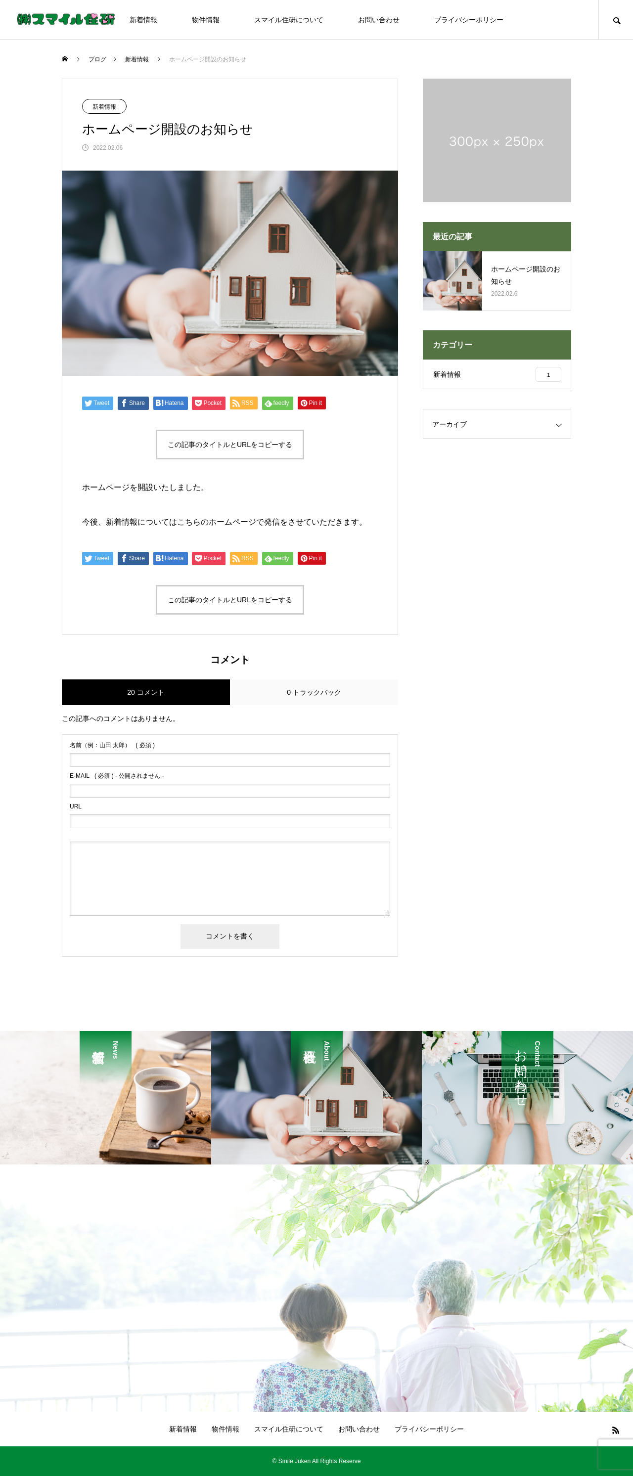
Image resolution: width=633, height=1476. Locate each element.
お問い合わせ (379, 20)
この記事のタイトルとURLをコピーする (230, 444)
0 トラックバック (314, 692)
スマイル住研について (288, 20)
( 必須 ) (112, 745)
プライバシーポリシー (468, 20)
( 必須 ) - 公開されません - (117, 776)
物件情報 (206, 20)
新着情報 (143, 20)
